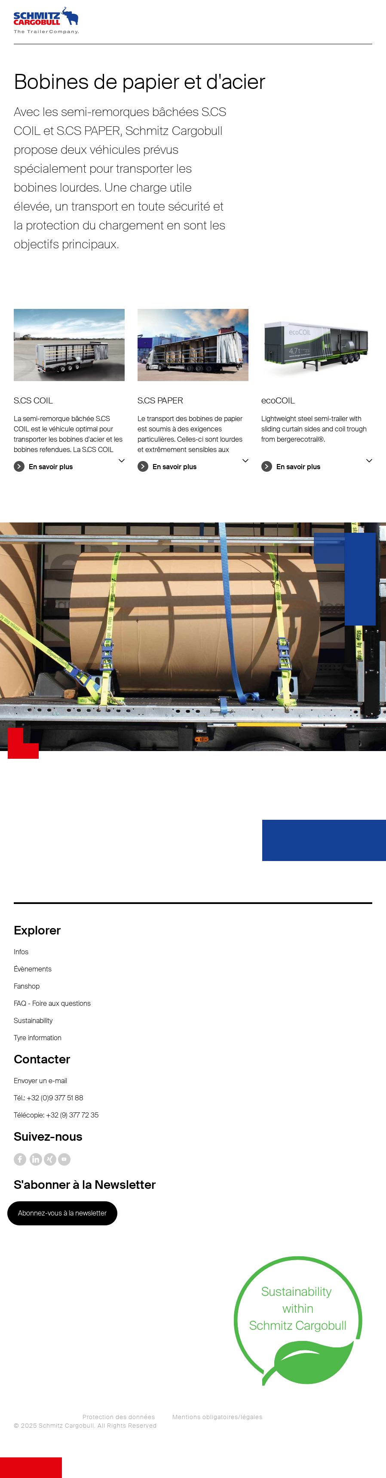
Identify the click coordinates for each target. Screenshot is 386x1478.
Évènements (33, 969)
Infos (21, 951)
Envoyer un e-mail (40, 1080)
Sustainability (33, 1020)
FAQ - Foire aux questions (52, 1003)
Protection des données (119, 1417)
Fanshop (27, 986)
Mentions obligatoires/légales (217, 1417)
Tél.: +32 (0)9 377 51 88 (48, 1097)
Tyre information (37, 1037)
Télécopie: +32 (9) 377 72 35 (56, 1115)
